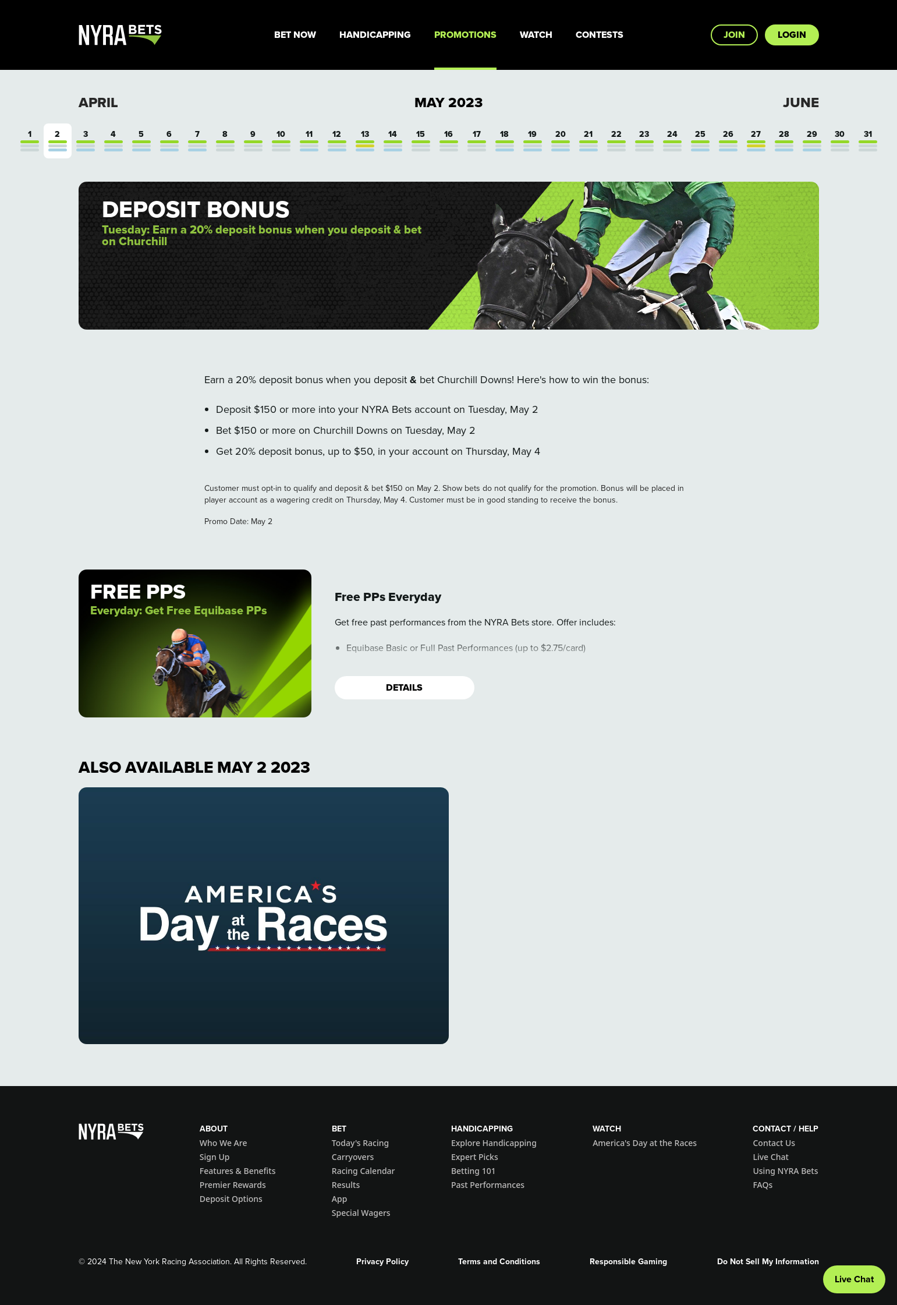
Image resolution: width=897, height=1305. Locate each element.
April (98, 102)
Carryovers (353, 1156)
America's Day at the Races (645, 1142)
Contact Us (774, 1142)
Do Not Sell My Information (768, 1262)
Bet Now (295, 34)
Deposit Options (231, 1198)
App (340, 1198)
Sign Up (215, 1156)
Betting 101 (473, 1170)
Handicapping (375, 34)
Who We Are (223, 1142)
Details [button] (404, 687)
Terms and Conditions (499, 1262)
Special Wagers (361, 1212)
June (801, 102)
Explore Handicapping (494, 1142)
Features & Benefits (238, 1170)
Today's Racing (360, 1142)
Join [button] (734, 34)
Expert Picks (474, 1156)
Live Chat (770, 1156)
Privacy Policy (382, 1262)
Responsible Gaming (628, 1262)
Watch (536, 34)
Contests (599, 34)
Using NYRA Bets (785, 1170)
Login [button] (792, 34)
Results (346, 1184)
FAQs (762, 1184)
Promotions (465, 34)
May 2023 (448, 102)
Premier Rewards (233, 1184)
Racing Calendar (363, 1170)
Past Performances (487, 1184)
